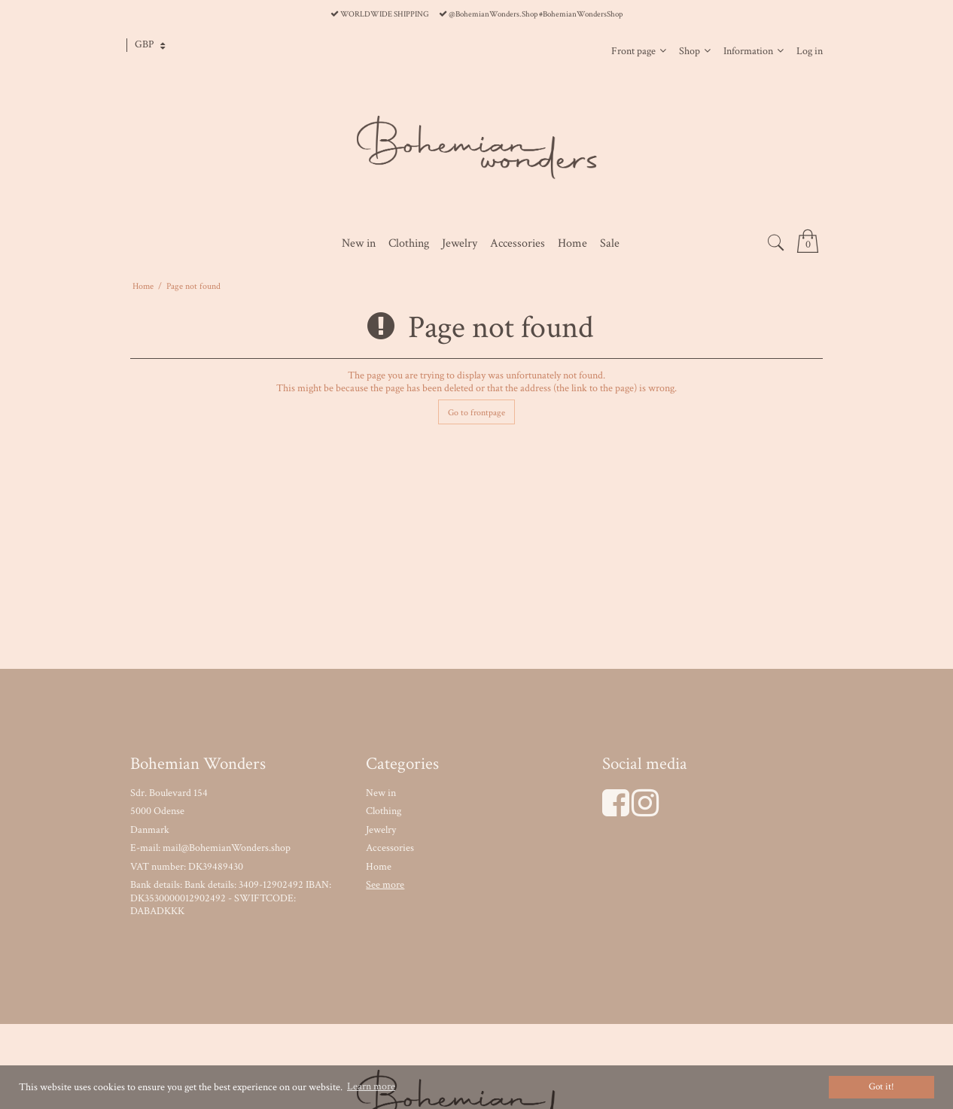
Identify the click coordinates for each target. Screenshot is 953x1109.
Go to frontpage (476, 412)
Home (378, 867)
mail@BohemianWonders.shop (227, 848)
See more (385, 885)
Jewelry (381, 830)
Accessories (390, 848)
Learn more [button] (371, 1086)
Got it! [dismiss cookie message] (881, 1086)
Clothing (383, 811)
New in (381, 793)
